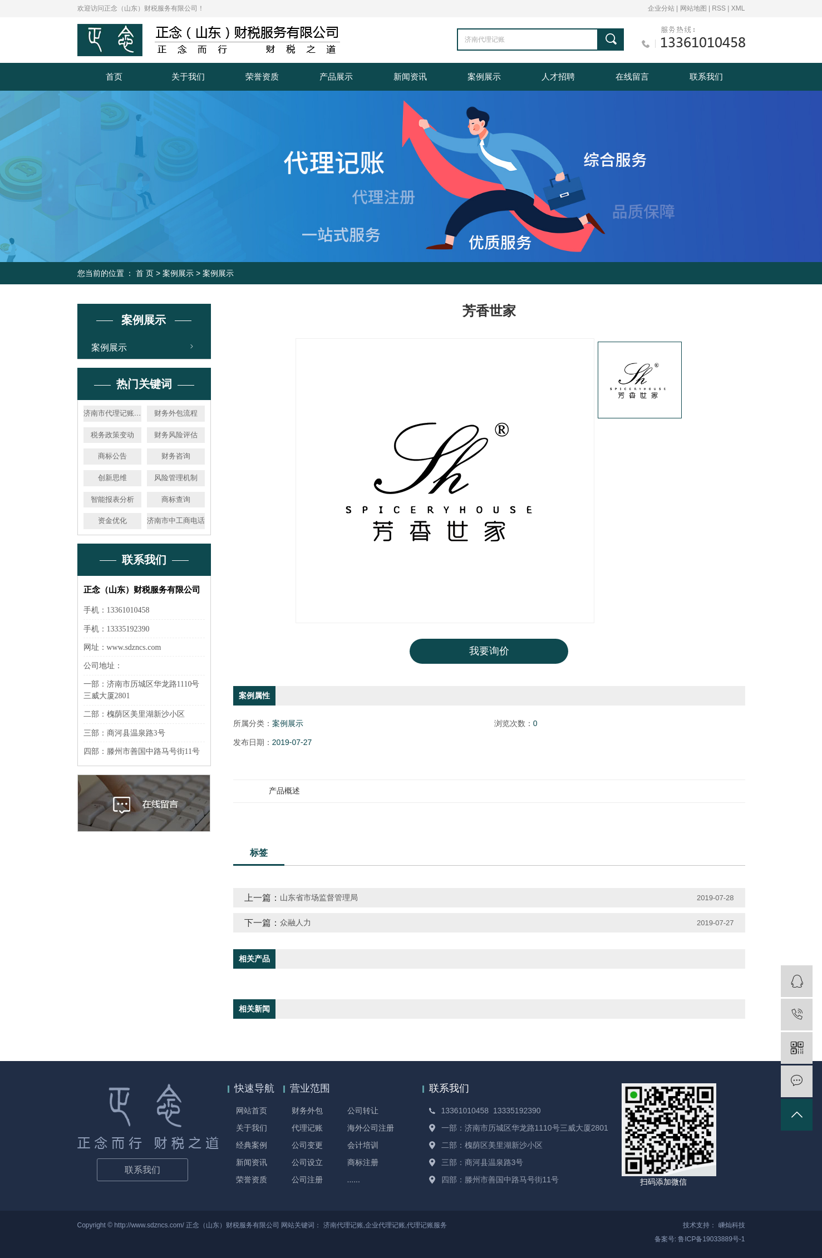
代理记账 (307, 1127)
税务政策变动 (112, 435)
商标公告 (112, 456)
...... (353, 1179)
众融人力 (295, 922)
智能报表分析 (112, 499)
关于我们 (188, 76)
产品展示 (336, 76)
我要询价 (489, 651)
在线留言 (632, 76)
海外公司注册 (370, 1127)
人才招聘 (558, 76)
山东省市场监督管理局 (319, 897)
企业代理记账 (385, 1225)
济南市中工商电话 (176, 520)
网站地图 (694, 8)
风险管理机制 (176, 477)
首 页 (145, 273)
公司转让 (362, 1110)
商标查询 (175, 499)
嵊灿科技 (731, 1225)
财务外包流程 (176, 413)
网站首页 (251, 1110)
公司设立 (307, 1162)
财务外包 (307, 1110)
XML (738, 8)
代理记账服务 (427, 1225)
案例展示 (484, 76)
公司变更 (307, 1145)
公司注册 (307, 1179)
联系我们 (706, 76)
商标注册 (362, 1162)
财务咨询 (175, 456)
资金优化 (112, 520)
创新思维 (112, 477)
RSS (719, 8)
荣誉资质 (262, 76)
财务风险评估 (176, 435)
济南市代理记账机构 (112, 413)
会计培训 (362, 1145)
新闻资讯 (410, 76)
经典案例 (251, 1145)
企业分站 (661, 8)
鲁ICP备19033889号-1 (711, 1239)
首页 (114, 76)
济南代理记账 (343, 1225)
